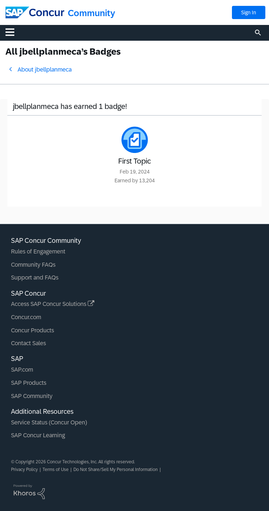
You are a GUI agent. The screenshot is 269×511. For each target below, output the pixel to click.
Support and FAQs (34, 277)
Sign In (248, 12)
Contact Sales (28, 343)
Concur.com (26, 317)
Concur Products (32, 330)
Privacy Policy (24, 469)
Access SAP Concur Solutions (52, 304)
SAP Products (28, 383)
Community (91, 13)
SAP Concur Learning (38, 435)
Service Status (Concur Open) (49, 422)
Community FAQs (33, 265)
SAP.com (22, 369)
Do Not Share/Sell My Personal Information (115, 469)
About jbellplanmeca (45, 69)
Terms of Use (56, 469)
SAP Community (31, 396)
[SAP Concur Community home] (35, 12)
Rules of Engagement (38, 251)
